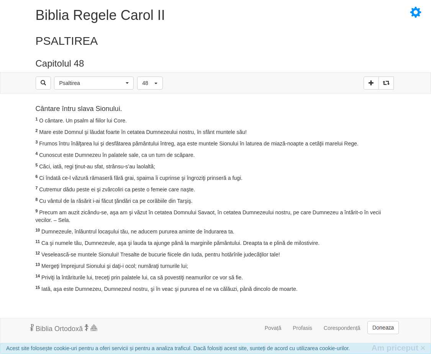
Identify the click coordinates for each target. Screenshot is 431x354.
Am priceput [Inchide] (398, 348)
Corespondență (342, 328)
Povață (273, 328)
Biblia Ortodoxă (63, 328)
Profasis (302, 328)
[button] (94, 83)
